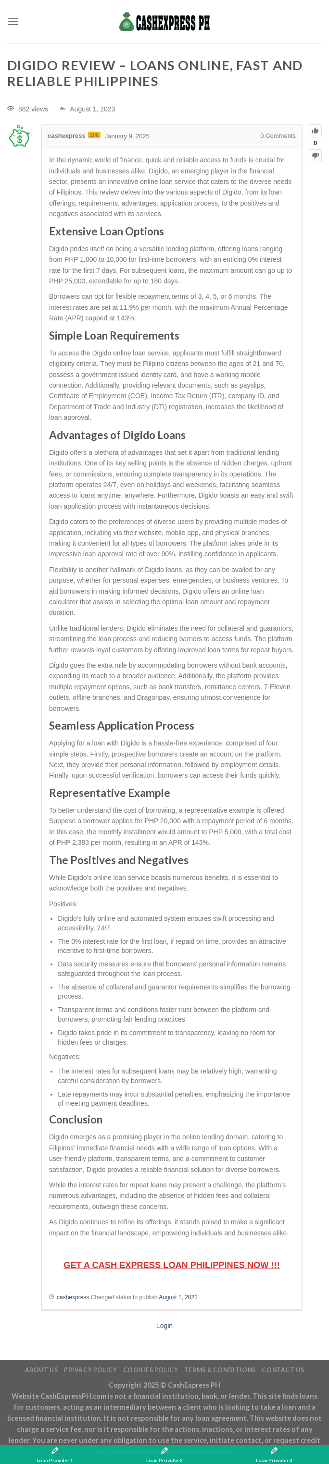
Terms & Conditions (220, 1370)
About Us (41, 1370)
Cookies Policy (150, 1370)
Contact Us (283, 1370)
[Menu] (13, 21)
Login (164, 1326)
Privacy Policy (90, 1370)
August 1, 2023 (178, 1297)
